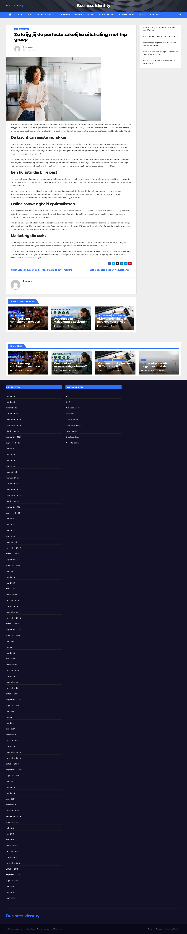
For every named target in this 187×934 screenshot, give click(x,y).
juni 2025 (10, 454)
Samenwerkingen (171, 929)
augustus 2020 (13, 775)
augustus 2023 (13, 565)
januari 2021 (11, 746)
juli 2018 (10, 886)
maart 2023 (11, 594)
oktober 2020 (12, 764)
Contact (155, 15)
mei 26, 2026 (149, 370)
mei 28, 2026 (105, 370)
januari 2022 (12, 676)
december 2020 (13, 752)
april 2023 (11, 589)
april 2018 (10, 898)
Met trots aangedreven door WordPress (21, 929)
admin (30, 47)
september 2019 (13, 816)
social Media (106, 15)
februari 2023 (12, 600)
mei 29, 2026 (61, 370)
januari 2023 (12, 606)
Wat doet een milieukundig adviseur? (70, 320)
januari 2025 (12, 484)
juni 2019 (10, 834)
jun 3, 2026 (17, 370)
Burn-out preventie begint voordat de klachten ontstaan (154, 366)
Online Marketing (84, 15)
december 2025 (13, 419)
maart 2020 (11, 805)
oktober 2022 (12, 624)
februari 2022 (12, 670)
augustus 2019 (13, 822)
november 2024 (13, 495)
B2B (30, 15)
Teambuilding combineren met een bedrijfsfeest (25, 321)
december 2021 (13, 682)
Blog (142, 15)
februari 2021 (12, 740)
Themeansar (58, 929)
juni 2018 (10, 892)
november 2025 (13, 425)
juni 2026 (10, 396)
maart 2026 (11, 408)
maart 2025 (11, 472)
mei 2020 (10, 793)
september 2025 (13, 437)
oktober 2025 (12, 431)
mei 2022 (10, 653)
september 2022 (13, 629)
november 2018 (13, 863)
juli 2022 (10, 641)
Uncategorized (72, 437)
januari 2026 (12, 414)
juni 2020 (10, 787)
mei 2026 (10, 402)
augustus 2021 (13, 705)
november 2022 (13, 618)
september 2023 (13, 559)
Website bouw (126, 15)
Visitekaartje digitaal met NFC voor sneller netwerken (112, 321)
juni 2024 (10, 524)
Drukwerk (64, 15)
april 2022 (11, 659)
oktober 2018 (12, 869)
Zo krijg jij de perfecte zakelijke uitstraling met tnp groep (70, 37)
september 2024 (13, 507)
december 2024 (13, 489)
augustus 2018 (13, 880)
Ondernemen (23, 29)
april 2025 (11, 466)
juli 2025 (10, 449)
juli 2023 (10, 571)
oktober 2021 (12, 694)
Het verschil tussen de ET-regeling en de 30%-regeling (41, 269)
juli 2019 (10, 828)
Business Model (45, 15)
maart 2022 (11, 664)
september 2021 (13, 700)
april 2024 (11, 536)
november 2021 (13, 688)
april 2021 (10, 729)
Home (19, 15)
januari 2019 (11, 857)
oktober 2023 (12, 554)
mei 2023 (10, 583)
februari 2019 (12, 851)
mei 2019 (10, 840)
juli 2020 (10, 781)
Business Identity (93, 5)
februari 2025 (12, 478)
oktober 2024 (12, 501)
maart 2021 (11, 735)
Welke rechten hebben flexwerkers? (111, 269)
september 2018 (13, 875)
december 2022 (13, 612)
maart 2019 (11, 845)
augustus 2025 (13, 443)
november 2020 (13, 758)
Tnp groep (83, 128)
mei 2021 (10, 723)
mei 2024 (10, 530)
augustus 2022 (13, 635)
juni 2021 (10, 717)
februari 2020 (12, 810)
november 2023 (13, 548)
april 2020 (11, 799)
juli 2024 (10, 519)
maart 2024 (11, 542)
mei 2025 (10, 460)
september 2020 (14, 770)
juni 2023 (10, 577)
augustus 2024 (13, 513)
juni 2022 (10, 647)
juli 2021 (10, 711)
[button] (180, 15)
